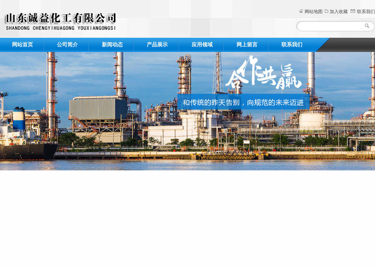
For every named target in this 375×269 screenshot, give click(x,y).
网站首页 (22, 44)
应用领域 (202, 44)
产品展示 (157, 44)
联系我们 (366, 11)
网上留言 (247, 44)
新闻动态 (112, 44)
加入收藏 (339, 11)
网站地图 (314, 11)
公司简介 (67, 44)
